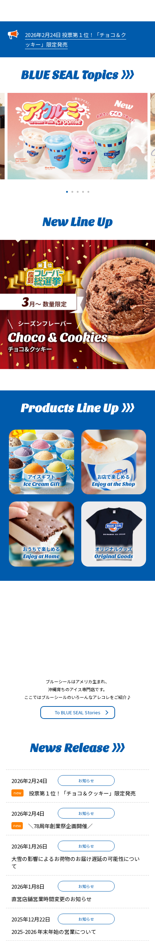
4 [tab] (83, 191)
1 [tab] (66, 191)
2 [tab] (72, 191)
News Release (77, 748)
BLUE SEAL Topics (77, 75)
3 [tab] (77, 191)
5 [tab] (88, 191)
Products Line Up (77, 408)
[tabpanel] (77, 136)
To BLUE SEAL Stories (82, 712)
